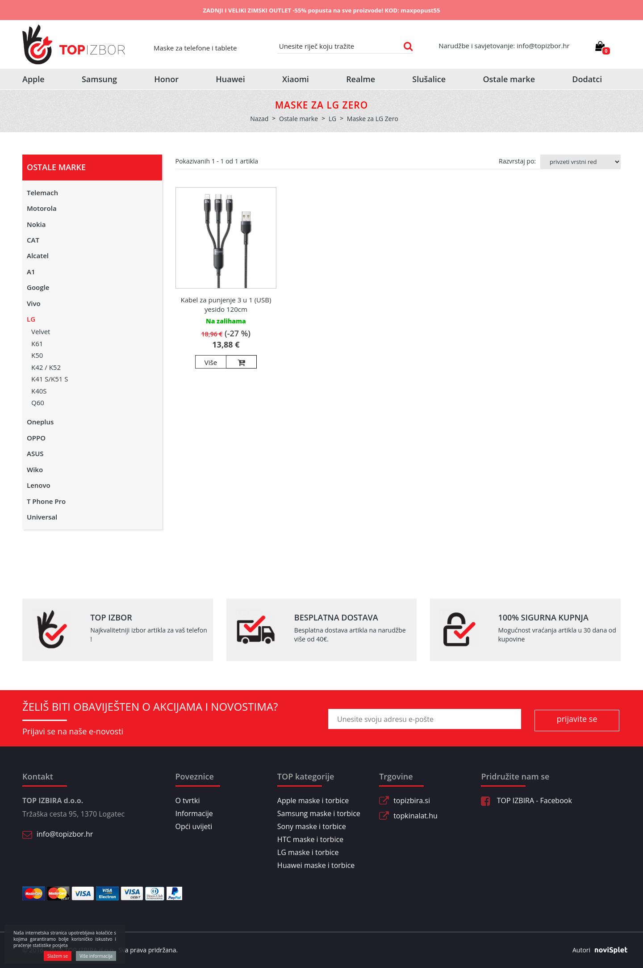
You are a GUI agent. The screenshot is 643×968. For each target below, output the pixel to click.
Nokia (36, 224)
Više (211, 362)
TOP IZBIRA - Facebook (526, 800)
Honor (166, 79)
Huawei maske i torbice (316, 865)
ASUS (35, 453)
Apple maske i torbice (313, 800)
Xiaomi (295, 79)
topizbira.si (411, 800)
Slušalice (429, 79)
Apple (33, 79)
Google (38, 287)
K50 (37, 355)
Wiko (35, 469)
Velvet (40, 331)
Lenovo (38, 485)
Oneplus (40, 421)
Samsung (99, 79)
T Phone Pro (46, 501)
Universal (42, 516)
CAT (33, 239)
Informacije (194, 813)
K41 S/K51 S (49, 378)
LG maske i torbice (308, 852)
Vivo (34, 303)
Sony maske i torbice (311, 826)
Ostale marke (509, 79)
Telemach (42, 192)
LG (31, 318)
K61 (37, 343)
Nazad (259, 118)
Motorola (42, 208)
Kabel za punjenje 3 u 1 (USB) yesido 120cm (225, 304)
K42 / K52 (46, 367)
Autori (596, 950)
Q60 (37, 402)
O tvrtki (187, 800)
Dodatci (587, 79)
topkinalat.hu (415, 816)
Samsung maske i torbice (318, 813)
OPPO (36, 437)
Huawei (230, 79)
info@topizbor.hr (65, 834)
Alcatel (38, 255)
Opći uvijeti (194, 826)
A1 (31, 271)
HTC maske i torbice (310, 839)
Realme (360, 79)
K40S (39, 390)
